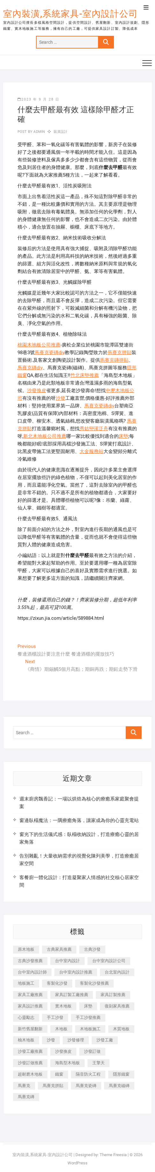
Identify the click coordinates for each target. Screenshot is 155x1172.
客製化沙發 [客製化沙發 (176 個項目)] (57, 983)
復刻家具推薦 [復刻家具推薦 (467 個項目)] (117, 1006)
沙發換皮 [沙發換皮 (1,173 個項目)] (63, 1051)
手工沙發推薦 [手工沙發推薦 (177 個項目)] (88, 1017)
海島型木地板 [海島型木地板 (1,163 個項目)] (67, 1062)
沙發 (60, 398)
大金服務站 (91, 451)
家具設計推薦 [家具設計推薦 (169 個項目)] (30, 1006)
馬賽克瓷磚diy (50, 352)
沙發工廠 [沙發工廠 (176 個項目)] (104, 1040)
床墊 (123, 436)
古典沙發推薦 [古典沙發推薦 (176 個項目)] (30, 960)
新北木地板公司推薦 (44, 436)
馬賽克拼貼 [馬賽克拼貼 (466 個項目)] (53, 1085)
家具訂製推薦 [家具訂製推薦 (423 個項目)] (113, 994)
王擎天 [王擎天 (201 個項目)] (98, 1062)
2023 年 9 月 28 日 (39, 99)
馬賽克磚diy (30, 368)
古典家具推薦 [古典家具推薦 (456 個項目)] (59, 949)
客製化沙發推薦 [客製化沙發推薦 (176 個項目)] (94, 983)
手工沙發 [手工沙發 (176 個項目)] (55, 1017)
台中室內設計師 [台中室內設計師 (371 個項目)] (32, 972)
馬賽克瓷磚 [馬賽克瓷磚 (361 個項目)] (86, 1085)
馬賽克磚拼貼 (114, 360)
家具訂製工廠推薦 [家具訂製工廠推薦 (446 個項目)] (71, 994)
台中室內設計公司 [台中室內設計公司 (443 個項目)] (108, 960)
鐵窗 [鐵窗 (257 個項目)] (59, 1074)
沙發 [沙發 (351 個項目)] (51, 1040)
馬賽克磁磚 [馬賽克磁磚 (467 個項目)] (119, 1085)
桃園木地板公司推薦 (39, 345)
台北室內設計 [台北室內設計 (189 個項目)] (117, 972)
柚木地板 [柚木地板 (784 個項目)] (26, 1040)
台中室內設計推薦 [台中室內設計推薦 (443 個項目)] (75, 972)
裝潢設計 (60, 132)
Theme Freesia (113, 1154)
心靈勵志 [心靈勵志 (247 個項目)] (26, 1017)
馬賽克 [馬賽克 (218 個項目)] (24, 1085)
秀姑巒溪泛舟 (94, 428)
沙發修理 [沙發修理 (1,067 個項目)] (75, 1040)
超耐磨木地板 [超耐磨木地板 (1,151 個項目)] (30, 1074)
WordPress (77, 1163)
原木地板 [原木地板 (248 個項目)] (26, 949)
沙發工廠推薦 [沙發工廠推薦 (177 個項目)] (30, 1051)
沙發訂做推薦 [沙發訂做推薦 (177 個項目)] (30, 1062)
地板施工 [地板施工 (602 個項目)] (26, 983)
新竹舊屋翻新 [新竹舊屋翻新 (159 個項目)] (30, 1028)
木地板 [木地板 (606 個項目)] (61, 1028)
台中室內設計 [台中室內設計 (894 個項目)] (67, 960)
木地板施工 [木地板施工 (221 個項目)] (90, 1028)
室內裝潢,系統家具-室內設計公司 (70, 14)
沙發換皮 (36, 390)
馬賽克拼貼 (119, 352)
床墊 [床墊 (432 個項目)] (88, 1006)
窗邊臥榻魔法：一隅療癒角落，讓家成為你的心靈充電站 (79, 820)
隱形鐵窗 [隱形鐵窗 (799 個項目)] (121, 1074)
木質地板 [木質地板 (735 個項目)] (121, 1028)
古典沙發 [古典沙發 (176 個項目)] (92, 949)
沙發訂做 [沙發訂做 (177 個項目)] (92, 1051)
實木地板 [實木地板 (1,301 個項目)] (63, 1006)
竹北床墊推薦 (84, 375)
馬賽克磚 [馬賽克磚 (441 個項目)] (26, 1096)
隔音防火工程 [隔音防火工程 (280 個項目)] (88, 1074)
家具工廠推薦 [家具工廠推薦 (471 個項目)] (30, 994)
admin (38, 132)
